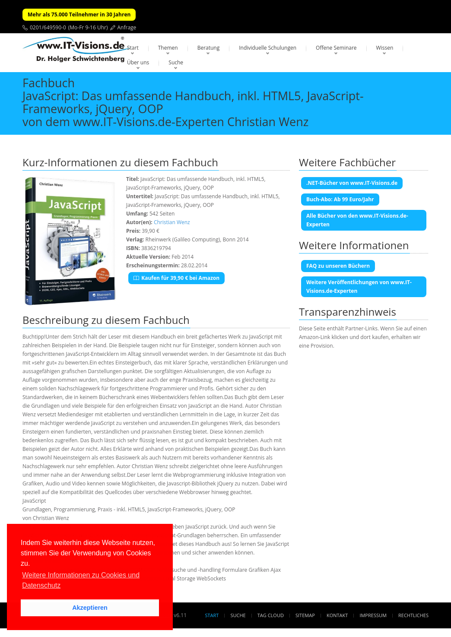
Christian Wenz (172, 222)
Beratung (208, 47)
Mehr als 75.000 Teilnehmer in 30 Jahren (79, 14)
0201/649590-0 (48, 27)
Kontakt (337, 615)
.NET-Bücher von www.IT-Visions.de (351, 183)
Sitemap (305, 615)
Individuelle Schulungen (267, 47)
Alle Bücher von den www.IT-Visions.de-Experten (357, 220)
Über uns (138, 62)
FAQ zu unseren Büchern (338, 265)
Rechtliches (413, 615)
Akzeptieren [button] (90, 607)
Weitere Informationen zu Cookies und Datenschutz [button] (81, 580)
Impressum (372, 615)
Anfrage (127, 27)
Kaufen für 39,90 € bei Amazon (176, 278)
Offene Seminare (336, 47)
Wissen (385, 47)
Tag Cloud (270, 615)
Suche (175, 62)
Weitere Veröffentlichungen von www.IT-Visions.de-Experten (359, 287)
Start (133, 47)
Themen (168, 47)
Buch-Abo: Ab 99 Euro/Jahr (340, 199)
